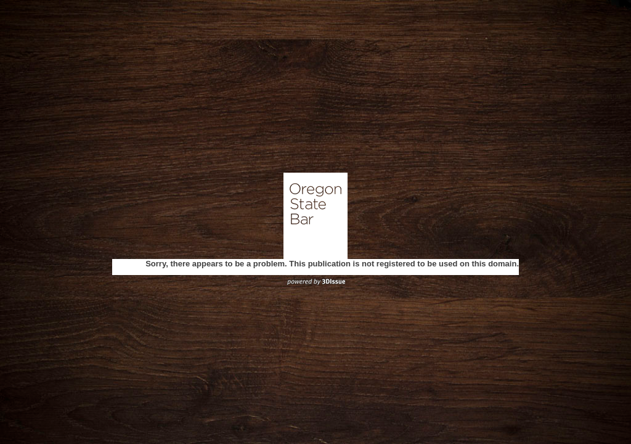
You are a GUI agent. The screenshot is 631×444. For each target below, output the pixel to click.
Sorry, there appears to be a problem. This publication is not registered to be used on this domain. (332, 263)
